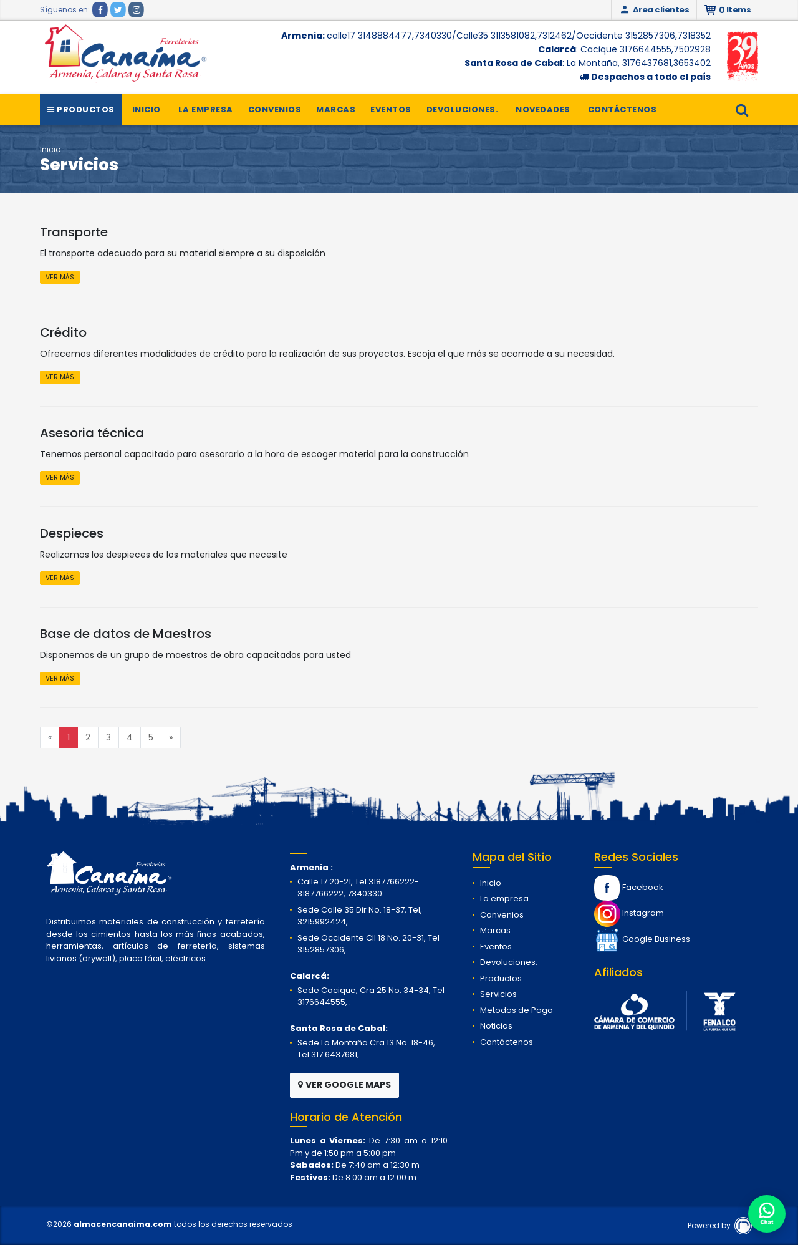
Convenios (275, 109)
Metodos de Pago (516, 1010)
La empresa (205, 109)
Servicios (498, 994)
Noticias (496, 1026)
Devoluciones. (462, 109)
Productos (81, 109)
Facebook (628, 887)
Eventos (390, 109)
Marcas (335, 109)
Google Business (642, 939)
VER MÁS (60, 277)
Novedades (543, 109)
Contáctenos (622, 109)
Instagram (629, 913)
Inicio (146, 109)
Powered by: (720, 1225)
